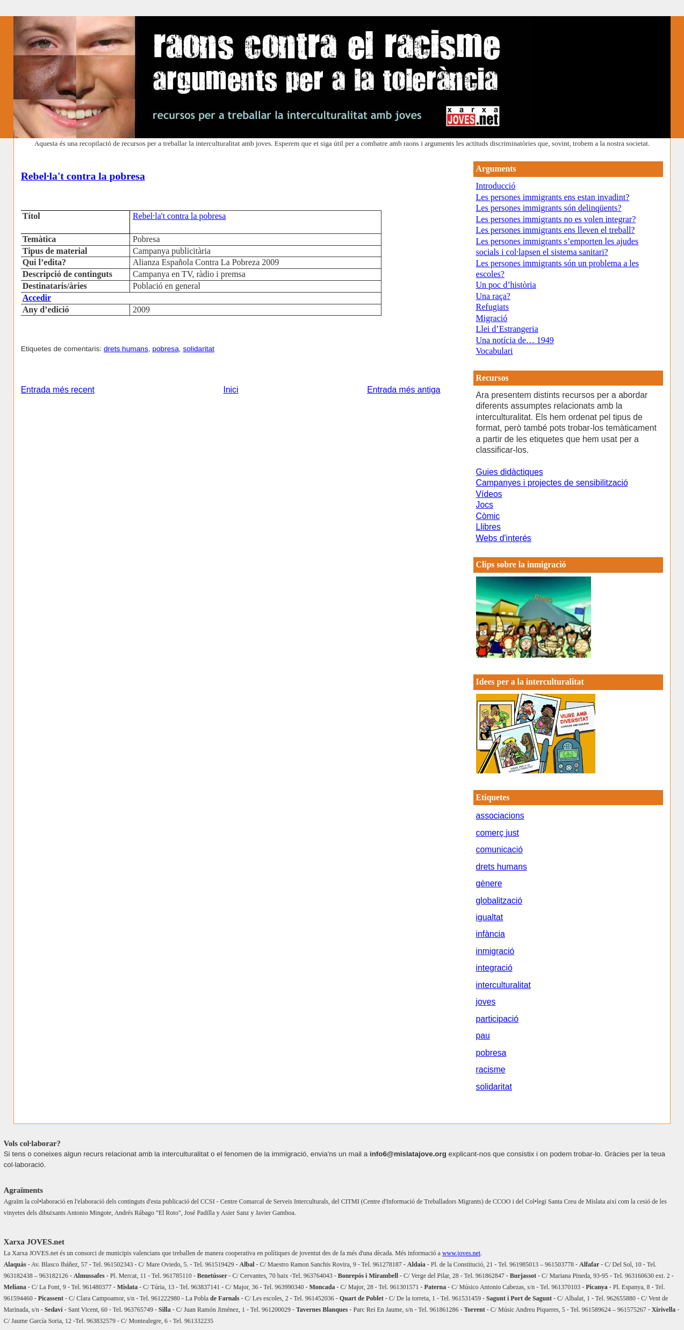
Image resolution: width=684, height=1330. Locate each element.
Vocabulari (494, 350)
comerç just (497, 832)
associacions (500, 815)
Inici (231, 389)
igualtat (489, 917)
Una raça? (493, 296)
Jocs (484, 504)
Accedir (37, 297)
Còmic (488, 516)
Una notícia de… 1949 (515, 340)
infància (490, 933)
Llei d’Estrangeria (507, 328)
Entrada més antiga (403, 389)
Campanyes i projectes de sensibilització (552, 482)
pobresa (165, 349)
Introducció (496, 185)
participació (497, 1018)
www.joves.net (461, 1253)
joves (486, 1001)
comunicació (499, 849)
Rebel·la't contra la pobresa (83, 176)
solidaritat (198, 349)
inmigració (495, 951)
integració (494, 967)
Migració (492, 318)
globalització (499, 900)
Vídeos (489, 494)
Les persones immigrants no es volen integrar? (556, 219)
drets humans (126, 349)
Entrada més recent (58, 389)
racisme (491, 1069)
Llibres (488, 526)
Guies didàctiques (509, 471)
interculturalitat (503, 985)
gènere (489, 883)
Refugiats (492, 306)
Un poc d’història (506, 284)
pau (483, 1035)
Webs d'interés (503, 538)
